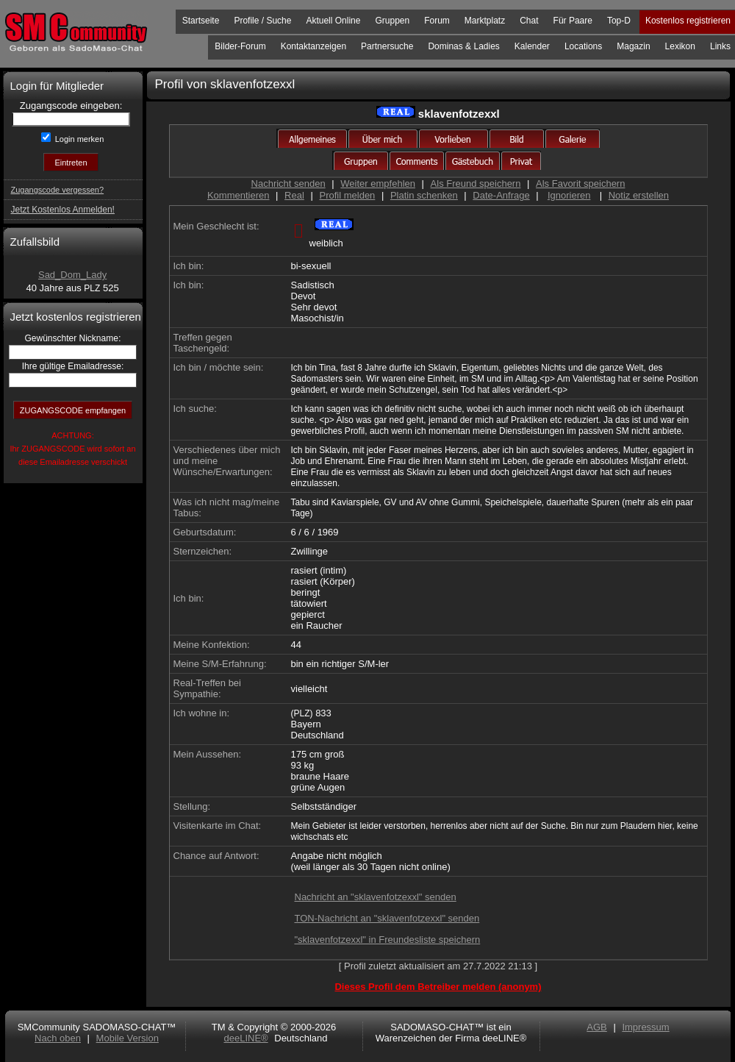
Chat (529, 20)
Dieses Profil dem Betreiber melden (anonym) (437, 986)
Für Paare (572, 20)
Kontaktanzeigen (313, 46)
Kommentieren (238, 195)
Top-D (619, 20)
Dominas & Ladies (463, 46)
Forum (437, 20)
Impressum (645, 1027)
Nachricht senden (288, 183)
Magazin (633, 46)
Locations (583, 46)
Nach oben (58, 1038)
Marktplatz (485, 20)
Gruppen (392, 20)
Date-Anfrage (501, 195)
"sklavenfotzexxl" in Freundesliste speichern (388, 939)
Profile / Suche (262, 20)
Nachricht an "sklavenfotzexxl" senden (375, 896)
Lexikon (680, 46)
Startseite (201, 20)
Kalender (532, 46)
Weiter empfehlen (377, 183)
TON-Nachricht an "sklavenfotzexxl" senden (387, 918)
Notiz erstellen (639, 195)
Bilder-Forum (240, 46)
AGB (596, 1027)
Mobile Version (127, 1038)
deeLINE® (245, 1038)
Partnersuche (387, 46)
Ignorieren (569, 195)
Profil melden (347, 195)
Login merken (78, 139)
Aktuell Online (333, 20)
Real (294, 195)
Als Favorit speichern (580, 183)
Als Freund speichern (476, 183)
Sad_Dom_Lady (72, 274)
